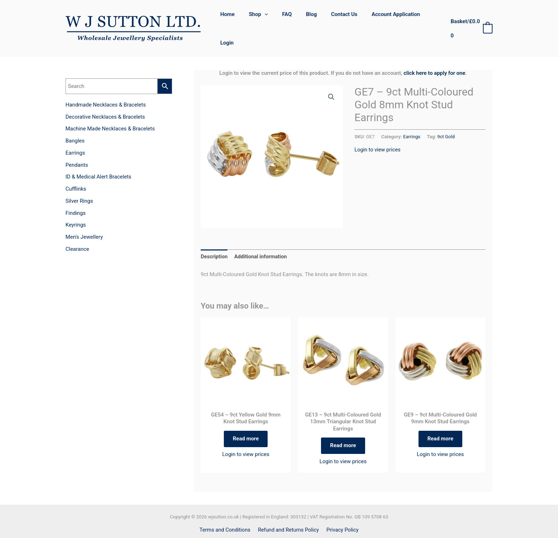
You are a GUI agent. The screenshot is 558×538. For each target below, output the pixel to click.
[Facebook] (271, 525)
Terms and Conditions (226, 511)
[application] (270, 18)
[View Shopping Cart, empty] (470, 18)
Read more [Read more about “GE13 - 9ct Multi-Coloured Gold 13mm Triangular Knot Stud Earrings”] (343, 426)
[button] (331, 76)
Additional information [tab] (262, 236)
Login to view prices (377, 128)
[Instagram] (286, 525)
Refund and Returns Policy (288, 511)
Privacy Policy (341, 511)
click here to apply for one (434, 52)
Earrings (412, 116)
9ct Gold (447, 116)
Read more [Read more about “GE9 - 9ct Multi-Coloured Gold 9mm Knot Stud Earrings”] (440, 419)
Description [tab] (214, 236)
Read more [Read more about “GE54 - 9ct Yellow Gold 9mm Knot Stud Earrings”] (246, 419)
